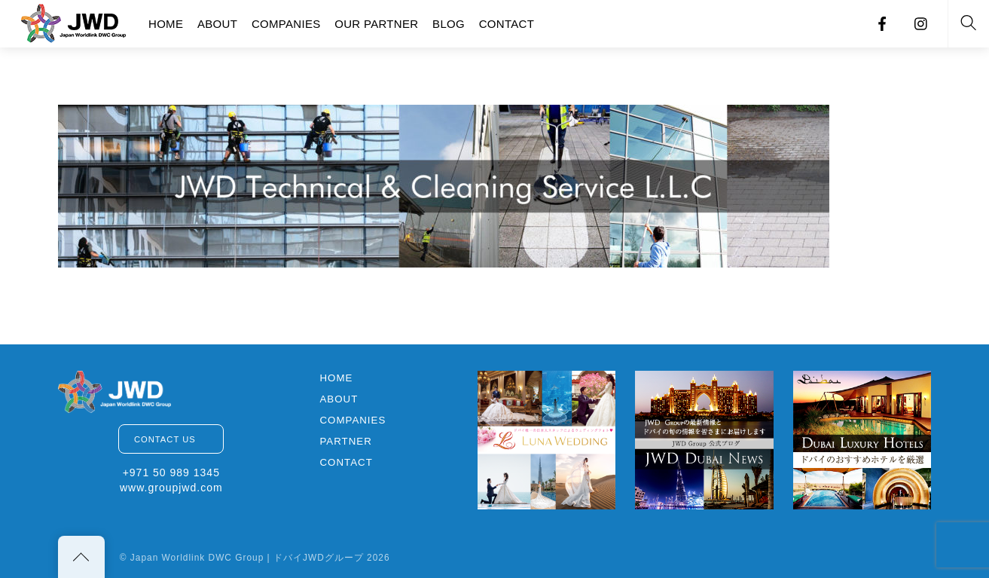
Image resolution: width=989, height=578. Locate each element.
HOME (165, 23)
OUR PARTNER (376, 23)
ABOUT (217, 23)
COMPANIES (286, 23)
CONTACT (506, 23)
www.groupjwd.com (171, 488)
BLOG (448, 23)
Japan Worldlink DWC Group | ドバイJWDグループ (247, 557)
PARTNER (345, 441)
